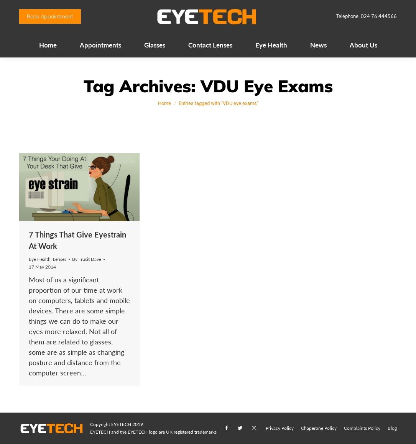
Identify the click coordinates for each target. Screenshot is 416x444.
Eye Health (40, 259)
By (86, 259)
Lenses (59, 259)
